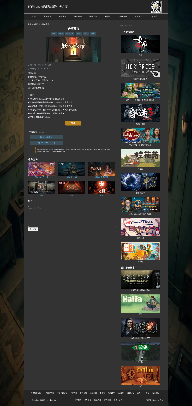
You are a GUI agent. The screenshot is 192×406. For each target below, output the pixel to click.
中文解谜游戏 (62, 393)
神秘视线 (83, 393)
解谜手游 (62, 16)
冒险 (54, 33)
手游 (85, 33)
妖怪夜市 (36, 24)
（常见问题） (41, 132)
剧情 (78, 33)
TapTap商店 (46, 137)
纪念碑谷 (121, 393)
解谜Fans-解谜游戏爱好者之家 (48, 6)
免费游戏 (138, 16)
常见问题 (87, 400)
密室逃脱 (69, 33)
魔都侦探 (130, 393)
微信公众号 (118, 400)
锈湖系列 (93, 393)
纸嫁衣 (102, 393)
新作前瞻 (123, 16)
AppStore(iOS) (46, 143)
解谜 (61, 33)
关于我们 (78, 400)
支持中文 (108, 16)
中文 (93, 33)
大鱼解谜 (47, 16)
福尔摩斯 (155, 393)
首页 (29, 24)
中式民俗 (78, 16)
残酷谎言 (111, 393)
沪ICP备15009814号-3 (154, 400)
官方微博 (107, 400)
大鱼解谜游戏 (36, 393)
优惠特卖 (154, 16)
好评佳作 (93, 16)
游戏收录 (97, 400)
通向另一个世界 (143, 393)
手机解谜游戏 (49, 393)
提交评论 (33, 229)
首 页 (34, 16)
